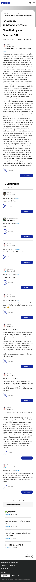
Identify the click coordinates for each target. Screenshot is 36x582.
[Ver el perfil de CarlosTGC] (10, 44)
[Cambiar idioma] (5, 575)
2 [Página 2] (11, 187)
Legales (3, 572)
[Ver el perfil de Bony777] (9, 193)
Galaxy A (5, 51)
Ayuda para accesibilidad (9, 562)
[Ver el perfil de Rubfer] (9, 244)
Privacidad (4, 569)
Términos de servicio (8, 565)
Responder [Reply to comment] (26, 211)
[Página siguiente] (15, 187)
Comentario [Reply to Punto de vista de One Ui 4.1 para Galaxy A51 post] (26, 175)
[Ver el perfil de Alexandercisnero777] (13, 218)
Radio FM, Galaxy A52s (13, 545)
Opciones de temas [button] (30, 17)
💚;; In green (10, 512)
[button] (30, 45)
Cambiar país (15, 576)
